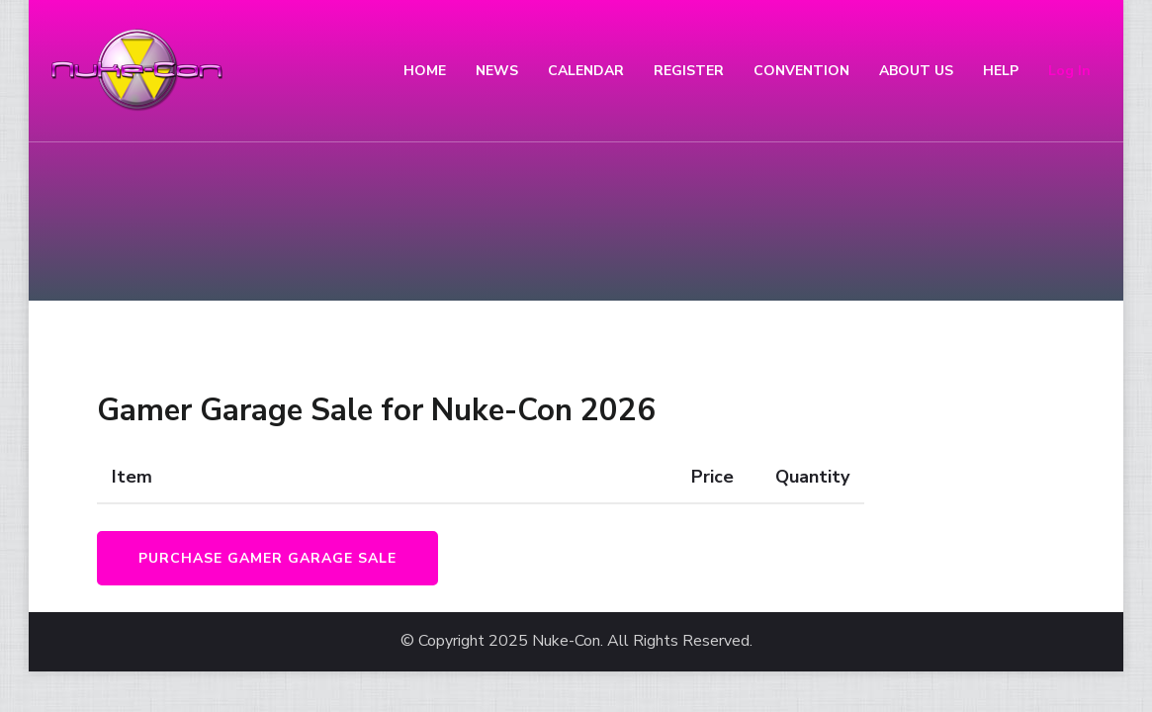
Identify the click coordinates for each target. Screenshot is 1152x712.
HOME (424, 70)
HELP (1001, 70)
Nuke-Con (566, 641)
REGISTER (689, 70)
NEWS (497, 70)
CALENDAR (586, 70)
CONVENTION (801, 70)
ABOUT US (916, 70)
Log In (1069, 70)
